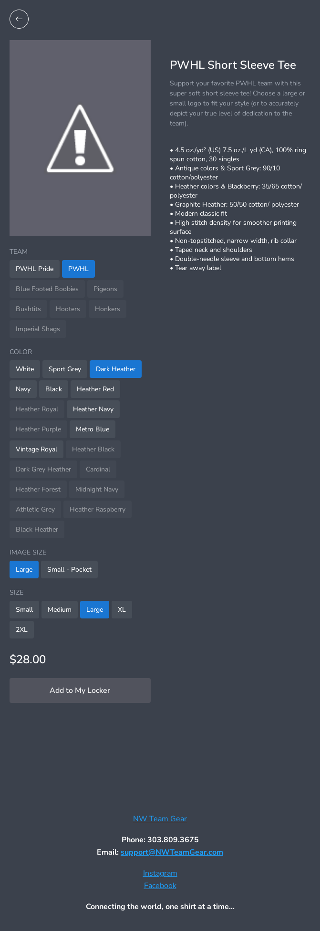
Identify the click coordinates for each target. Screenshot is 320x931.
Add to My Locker (80, 690)
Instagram (160, 873)
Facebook (160, 885)
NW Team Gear (160, 819)
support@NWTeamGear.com (172, 852)
